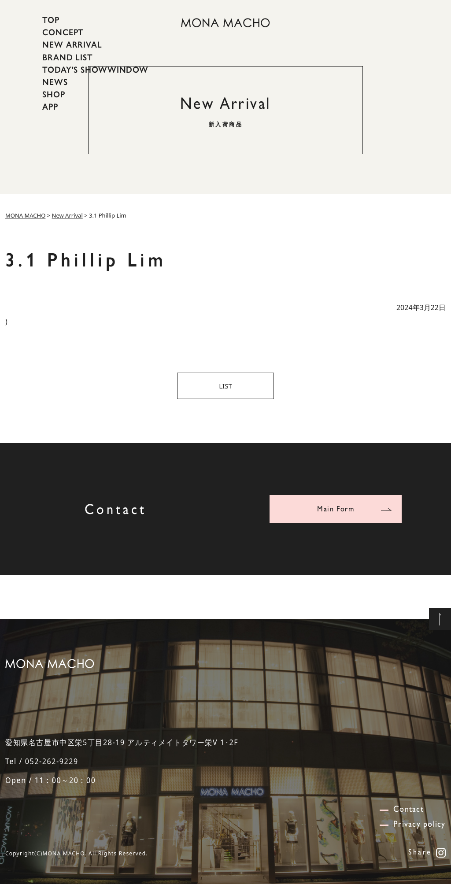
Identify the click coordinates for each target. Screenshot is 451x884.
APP (50, 106)
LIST (225, 385)
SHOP (53, 94)
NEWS (55, 82)
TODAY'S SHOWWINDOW (95, 69)
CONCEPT (63, 32)
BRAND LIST (67, 57)
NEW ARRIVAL (72, 44)
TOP (50, 20)
